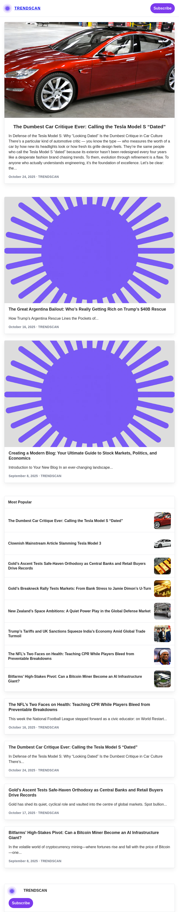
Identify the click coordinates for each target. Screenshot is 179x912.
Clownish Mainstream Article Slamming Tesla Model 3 (54, 543)
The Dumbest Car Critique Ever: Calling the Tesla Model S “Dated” (89, 126)
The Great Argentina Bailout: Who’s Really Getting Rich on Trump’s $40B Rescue (87, 309)
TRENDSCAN (27, 8)
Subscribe (163, 8)
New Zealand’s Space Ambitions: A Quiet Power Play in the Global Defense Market (79, 611)
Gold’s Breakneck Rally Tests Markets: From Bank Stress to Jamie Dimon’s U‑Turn (79, 588)
